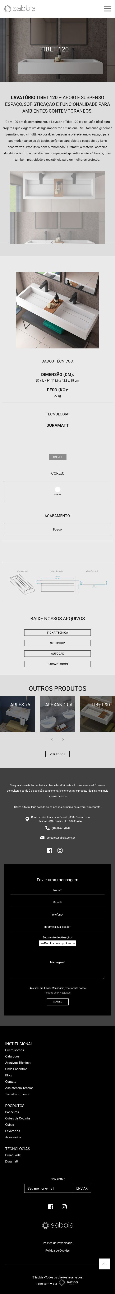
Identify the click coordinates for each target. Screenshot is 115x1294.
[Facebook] (49, 852)
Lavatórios (12, 1131)
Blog (8, 1075)
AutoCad (57, 653)
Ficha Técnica (57, 632)
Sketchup (57, 643)
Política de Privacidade (57, 992)
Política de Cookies (57, 1250)
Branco (57, 494)
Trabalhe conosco (17, 1094)
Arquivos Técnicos (18, 1063)
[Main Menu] (104, 9)
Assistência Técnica (19, 1088)
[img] (57, 581)
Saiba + (57, 457)
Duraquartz (12, 1155)
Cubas (9, 1125)
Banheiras (12, 1112)
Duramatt (11, 1161)
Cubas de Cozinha (17, 1118)
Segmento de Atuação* (57, 941)
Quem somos (14, 1050)
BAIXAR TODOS (57, 664)
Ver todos (57, 754)
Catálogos (12, 1056)
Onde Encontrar (16, 1069)
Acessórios (13, 1137)
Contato (11, 1082)
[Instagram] (60, 852)
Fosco (57, 529)
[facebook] (50, 1208)
